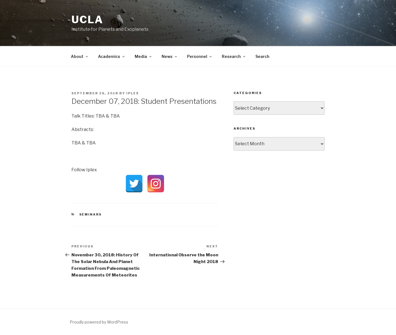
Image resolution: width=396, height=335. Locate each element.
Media (143, 56)
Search (262, 56)
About (80, 56)
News (170, 56)
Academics (111, 56)
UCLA (87, 19)
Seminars (90, 214)
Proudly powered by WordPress (99, 322)
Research (234, 56)
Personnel (200, 56)
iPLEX (132, 93)
